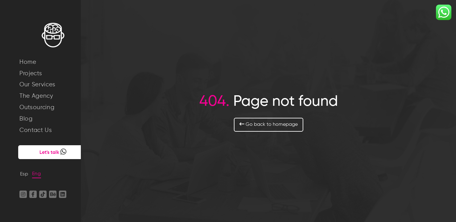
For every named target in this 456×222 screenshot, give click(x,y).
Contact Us (35, 130)
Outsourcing (36, 107)
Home (27, 62)
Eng (36, 173)
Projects (30, 73)
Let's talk (45, 151)
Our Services (37, 85)
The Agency (36, 96)
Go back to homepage (273, 124)
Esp (24, 174)
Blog (26, 119)
